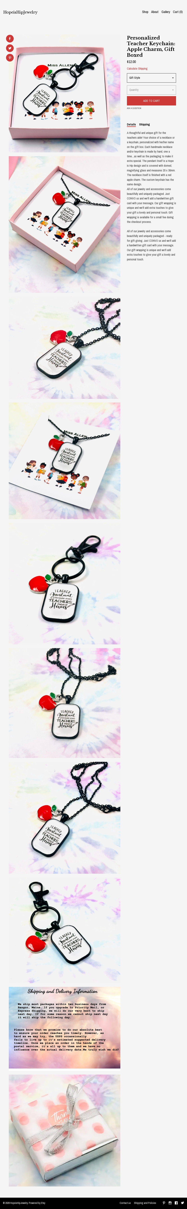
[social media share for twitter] (10, 48)
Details (131, 124)
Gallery (165, 12)
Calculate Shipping (137, 68)
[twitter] (182, 1203)
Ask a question (134, 108)
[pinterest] (164, 1203)
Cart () (178, 12)
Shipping (144, 124)
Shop (145, 12)
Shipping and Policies (145, 1203)
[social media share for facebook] (9, 39)
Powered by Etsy (37, 1203)
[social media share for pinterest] (10, 58)
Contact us (125, 1203)
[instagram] (170, 1203)
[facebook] (176, 1203)
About (155, 12)
